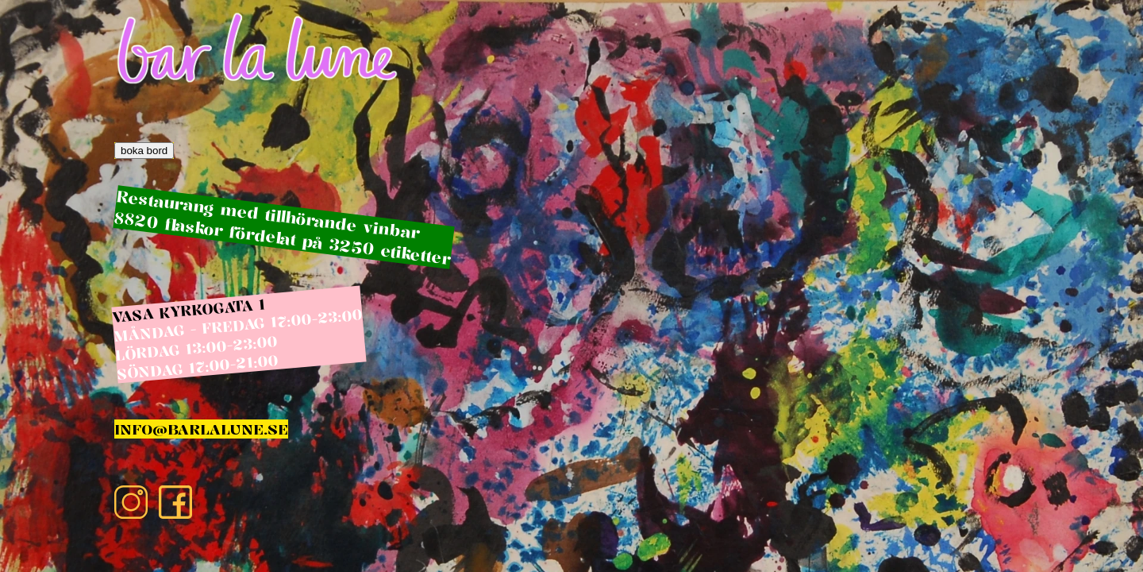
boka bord (144, 151)
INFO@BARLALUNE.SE (201, 429)
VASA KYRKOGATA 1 (188, 310)
